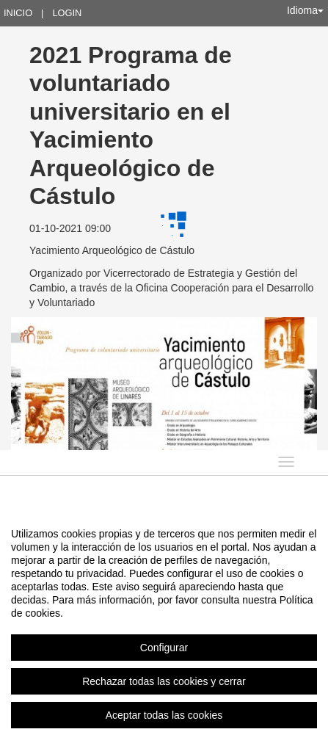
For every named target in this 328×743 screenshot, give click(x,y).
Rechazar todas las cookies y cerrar (164, 681)
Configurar (164, 647)
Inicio (18, 12)
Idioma (305, 10)
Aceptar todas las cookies (164, 715)
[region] (164, 624)
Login (66, 12)
